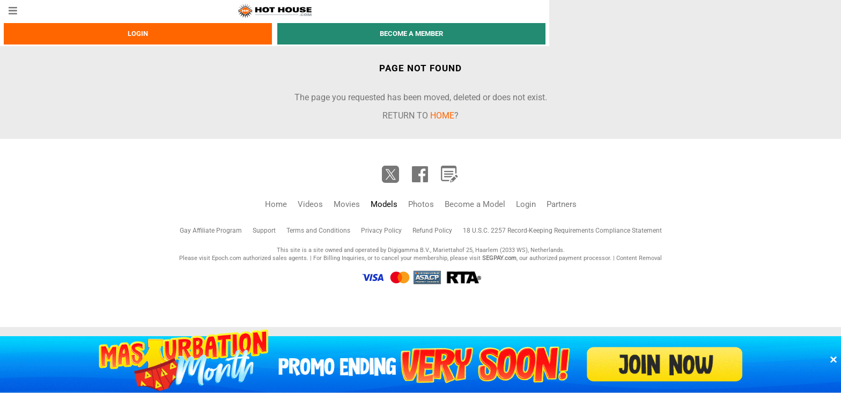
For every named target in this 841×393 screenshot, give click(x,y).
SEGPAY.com (499, 258)
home (442, 115)
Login (138, 33)
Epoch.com (226, 258)
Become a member (411, 33)
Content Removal (639, 258)
